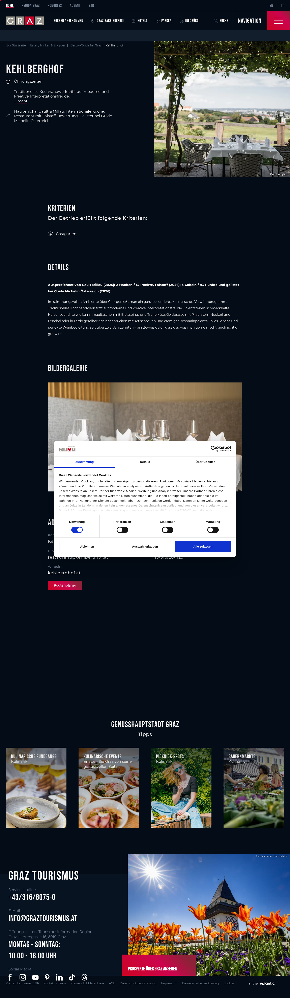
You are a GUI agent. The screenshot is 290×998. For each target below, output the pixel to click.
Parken (164, 21)
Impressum (175, 983)
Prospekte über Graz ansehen (152, 968)
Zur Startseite (16, 45)
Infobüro (189, 21)
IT (282, 5)
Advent (75, 5)
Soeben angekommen (68, 21)
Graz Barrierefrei (107, 21)
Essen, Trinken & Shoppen (48, 45)
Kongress (55, 5)
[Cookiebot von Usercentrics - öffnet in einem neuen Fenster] (213, 449)
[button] (10, 977)
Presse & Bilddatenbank (90, 983)
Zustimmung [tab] (85, 462)
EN (271, 5)
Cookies (237, 983)
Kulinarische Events (103, 756)
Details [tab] (145, 462)
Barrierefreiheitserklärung (207, 983)
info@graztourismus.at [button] (42, 918)
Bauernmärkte (242, 756)
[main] (145, 374)
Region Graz (31, 5)
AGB (115, 983)
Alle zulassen (202, 546)
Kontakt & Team (55, 983)
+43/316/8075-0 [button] (31, 897)
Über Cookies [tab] (205, 462)
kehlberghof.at (64, 572)
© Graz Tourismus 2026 (22, 983)
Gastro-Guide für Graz (85, 45)
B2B (91, 5)
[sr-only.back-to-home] (28, 20)
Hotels (140, 21)
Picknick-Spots (170, 756)
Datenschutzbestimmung (143, 983)
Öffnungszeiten (28, 81)
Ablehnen (87, 546)
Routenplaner (65, 585)
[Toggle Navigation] (261, 20)
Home (10, 5)
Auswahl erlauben (145, 546)
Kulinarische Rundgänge (34, 756)
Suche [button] (221, 21)
